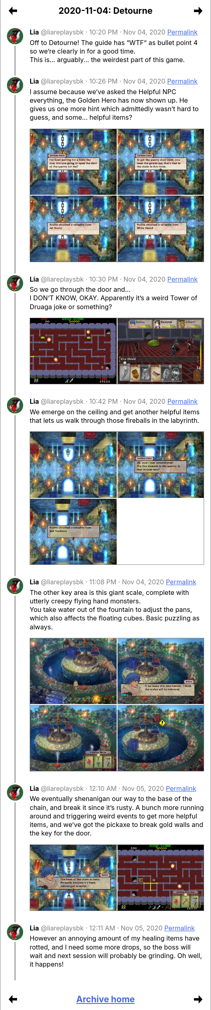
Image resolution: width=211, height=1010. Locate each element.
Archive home (105, 999)
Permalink (182, 32)
